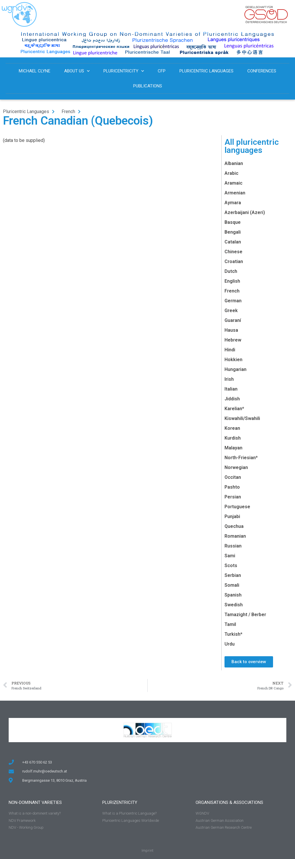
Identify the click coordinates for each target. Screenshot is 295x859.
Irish (229, 379)
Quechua (234, 526)
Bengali (233, 232)
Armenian (235, 193)
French (232, 291)
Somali (232, 585)
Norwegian (236, 467)
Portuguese (237, 506)
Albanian (234, 163)
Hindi (230, 349)
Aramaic (233, 183)
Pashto (232, 487)
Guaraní (233, 320)
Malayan (233, 448)
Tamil (230, 624)
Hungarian (235, 369)
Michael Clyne (34, 71)
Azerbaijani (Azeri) (245, 212)
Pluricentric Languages (206, 71)
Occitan (233, 477)
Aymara (233, 202)
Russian (233, 546)
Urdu (230, 644)
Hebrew (233, 340)
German (233, 300)
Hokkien (233, 359)
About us (77, 71)
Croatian (234, 261)
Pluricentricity (123, 71)
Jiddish (232, 399)
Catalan (233, 242)
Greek (231, 310)
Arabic (231, 173)
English (232, 281)
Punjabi (232, 516)
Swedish (234, 604)
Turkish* (233, 634)
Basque (233, 222)
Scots (231, 565)
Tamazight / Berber (245, 614)
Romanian (235, 536)
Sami (230, 555)
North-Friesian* (241, 457)
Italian (231, 389)
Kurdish (233, 438)
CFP (162, 71)
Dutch (231, 271)
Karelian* (234, 408)
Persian (233, 497)
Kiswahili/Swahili (242, 418)
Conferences (261, 71)
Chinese (233, 251)
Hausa (231, 330)
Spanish (233, 595)
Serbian (233, 575)
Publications (147, 86)
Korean (232, 428)
